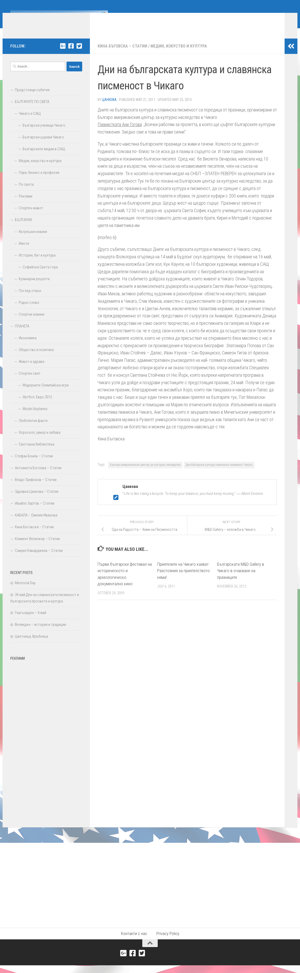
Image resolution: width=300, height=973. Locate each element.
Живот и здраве (31, 369)
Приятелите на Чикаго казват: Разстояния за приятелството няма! (183, 578)
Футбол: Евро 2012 (37, 404)
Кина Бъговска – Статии (122, 53)
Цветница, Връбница (31, 644)
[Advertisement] (46, 748)
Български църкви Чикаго (43, 145)
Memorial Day (25, 590)
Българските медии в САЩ (44, 156)
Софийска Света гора (40, 274)
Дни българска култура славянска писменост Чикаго (219, 472)
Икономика (27, 345)
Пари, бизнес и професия (39, 180)
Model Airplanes (35, 416)
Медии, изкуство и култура (179, 53)
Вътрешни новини (33, 239)
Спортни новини (31, 322)
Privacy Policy (167, 941)
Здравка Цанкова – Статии (36, 499)
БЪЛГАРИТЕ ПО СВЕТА (32, 109)
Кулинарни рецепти (34, 286)
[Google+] (63, 54)
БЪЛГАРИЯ (23, 227)
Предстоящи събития (32, 97)
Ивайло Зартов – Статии (34, 511)
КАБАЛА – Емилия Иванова (36, 523)
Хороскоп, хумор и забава (39, 440)
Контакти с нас (134, 941)
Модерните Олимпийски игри (46, 393)
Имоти (24, 251)
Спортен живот (31, 215)
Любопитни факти (33, 428)
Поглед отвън (30, 298)
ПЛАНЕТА (22, 334)
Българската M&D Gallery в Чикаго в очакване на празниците (240, 578)
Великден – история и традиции (40, 632)
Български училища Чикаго (44, 133)
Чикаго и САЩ (30, 121)
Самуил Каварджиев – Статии (39, 558)
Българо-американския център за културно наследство (145, 472)
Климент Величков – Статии (37, 546)
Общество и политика (36, 357)
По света (26, 192)
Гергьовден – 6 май (30, 620)
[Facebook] (71, 54)
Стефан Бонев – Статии (34, 463)
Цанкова (109, 107)
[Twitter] (79, 54)
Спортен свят (30, 381)
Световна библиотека (36, 452)
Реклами (25, 204)
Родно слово (29, 310)
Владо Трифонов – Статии (36, 487)
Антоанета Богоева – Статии (38, 475)
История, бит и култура (37, 263)
